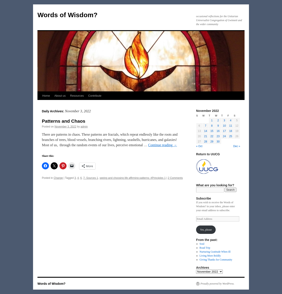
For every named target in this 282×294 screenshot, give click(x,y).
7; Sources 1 (90, 177)
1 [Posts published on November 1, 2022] (212, 120)
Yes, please (206, 229)
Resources (77, 95)
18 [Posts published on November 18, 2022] (230, 131)
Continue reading (162, 145)
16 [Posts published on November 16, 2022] (218, 131)
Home (46, 95)
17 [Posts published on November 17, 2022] (224, 131)
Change (58, 177)
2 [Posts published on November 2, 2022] (218, 120)
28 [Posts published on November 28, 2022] (205, 141)
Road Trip (205, 247)
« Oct (199, 146)
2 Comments (175, 177)
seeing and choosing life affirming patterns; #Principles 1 (133, 177)
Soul (202, 243)
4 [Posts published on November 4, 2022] (230, 120)
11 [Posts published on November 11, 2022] (230, 125)
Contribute (94, 95)
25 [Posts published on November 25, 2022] (230, 136)
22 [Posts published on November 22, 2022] (211, 136)
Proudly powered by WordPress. (217, 283)
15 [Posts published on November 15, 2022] (211, 131)
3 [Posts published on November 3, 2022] (224, 120)
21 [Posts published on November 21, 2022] (205, 136)
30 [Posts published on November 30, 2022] (218, 141)
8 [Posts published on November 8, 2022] (212, 125)
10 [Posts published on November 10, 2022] (224, 125)
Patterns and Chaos (63, 121)
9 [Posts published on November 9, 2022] (218, 125)
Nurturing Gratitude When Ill (215, 251)
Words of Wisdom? (67, 14)
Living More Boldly (210, 255)
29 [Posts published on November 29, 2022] (211, 141)
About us (60, 95)
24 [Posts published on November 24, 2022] (224, 136)
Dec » (236, 146)
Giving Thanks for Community (216, 259)
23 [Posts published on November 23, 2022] (218, 136)
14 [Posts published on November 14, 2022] (205, 131)
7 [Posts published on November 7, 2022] (205, 125)
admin (84, 126)
